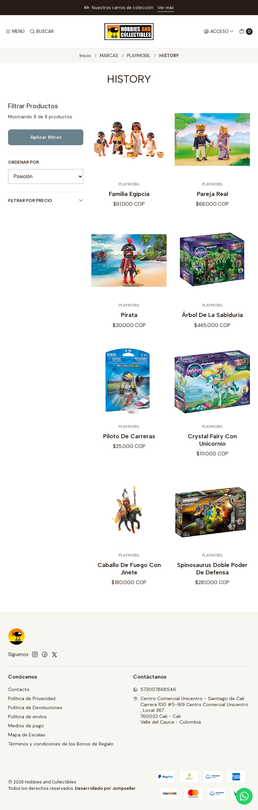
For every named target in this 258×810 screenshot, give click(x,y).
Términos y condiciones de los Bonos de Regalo (61, 744)
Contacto (19, 689)
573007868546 (154, 689)
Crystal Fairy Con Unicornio (212, 446)
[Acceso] (218, 31)
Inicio (85, 55)
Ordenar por (23, 162)
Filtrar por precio (45, 200)
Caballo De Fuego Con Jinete (129, 575)
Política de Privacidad (31, 698)
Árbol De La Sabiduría (212, 321)
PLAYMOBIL (138, 55)
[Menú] (15, 31)
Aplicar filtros (45, 137)
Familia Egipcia (129, 193)
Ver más (166, 7)
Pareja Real (212, 193)
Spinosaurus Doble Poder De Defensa (212, 575)
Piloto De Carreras (129, 442)
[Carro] (246, 31)
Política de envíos (27, 717)
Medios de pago (26, 726)
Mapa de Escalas (26, 735)
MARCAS (109, 55)
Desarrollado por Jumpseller (105, 788)
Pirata (129, 321)
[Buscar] (41, 31)
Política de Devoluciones (35, 707)
